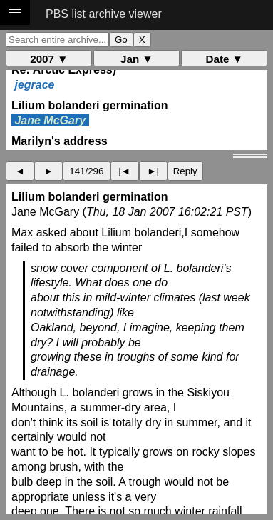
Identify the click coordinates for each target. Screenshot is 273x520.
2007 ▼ (49, 59)
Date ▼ (224, 59)
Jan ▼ (136, 59)
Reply (185, 171)
